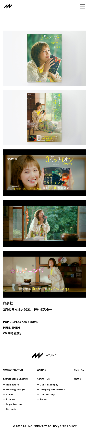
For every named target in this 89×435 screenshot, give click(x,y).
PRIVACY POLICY (46, 426)
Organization (14, 404)
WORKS (41, 369)
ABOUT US (43, 378)
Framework (12, 384)
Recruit (44, 399)
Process (10, 399)
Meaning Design (15, 389)
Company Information (52, 389)
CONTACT (80, 369)
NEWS (77, 378)
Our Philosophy (49, 384)
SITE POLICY (68, 426)
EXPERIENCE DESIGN (15, 378)
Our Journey (47, 394)
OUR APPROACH (13, 369)
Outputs (11, 409)
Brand (9, 394)
